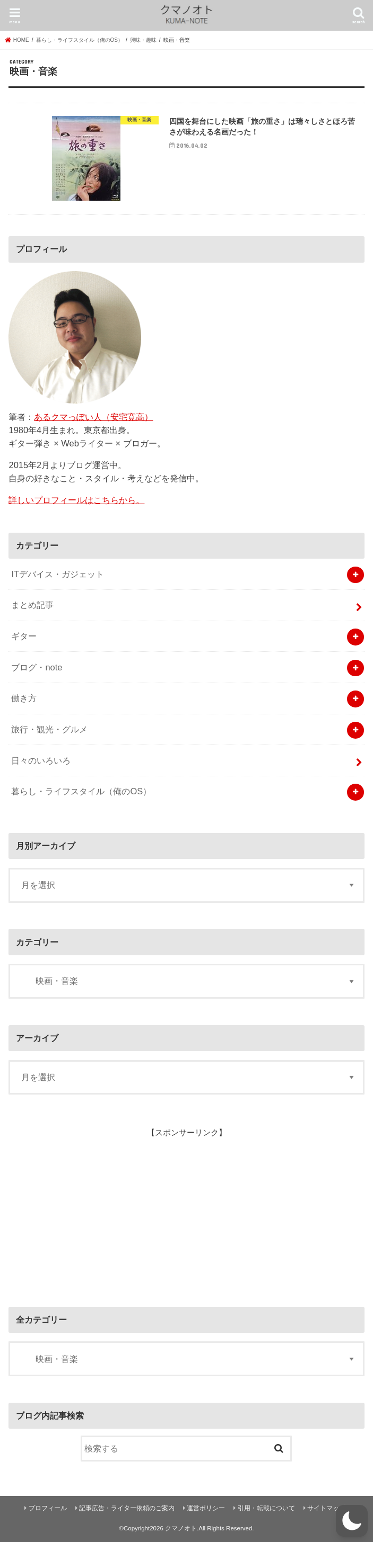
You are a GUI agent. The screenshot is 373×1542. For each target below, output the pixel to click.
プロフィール (48, 1508)
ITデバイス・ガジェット (57, 574)
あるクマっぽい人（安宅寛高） (93, 417)
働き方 (24, 698)
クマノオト (181, 1528)
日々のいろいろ (41, 760)
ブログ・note (36, 667)
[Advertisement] (88, 1210)
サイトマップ (326, 1508)
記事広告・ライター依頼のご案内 (127, 1508)
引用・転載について (266, 1508)
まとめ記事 (32, 604)
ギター (24, 636)
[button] (352, 1521)
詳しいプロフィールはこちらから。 (76, 500)
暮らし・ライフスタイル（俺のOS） (81, 791)
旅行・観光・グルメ (49, 729)
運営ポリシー (206, 1508)
